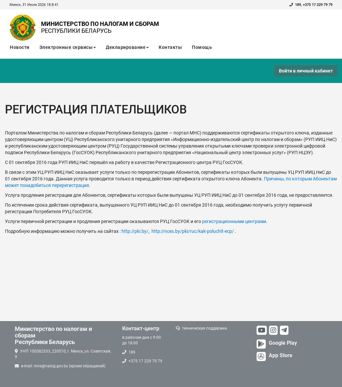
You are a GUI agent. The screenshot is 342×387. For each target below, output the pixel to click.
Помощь (202, 47)
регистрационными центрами (234, 221)
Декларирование (127, 47)
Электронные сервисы (67, 47)
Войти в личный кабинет (306, 70)
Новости (20, 47)
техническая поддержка (204, 328)
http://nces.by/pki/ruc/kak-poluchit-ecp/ (192, 231)
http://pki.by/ (135, 231)
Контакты (170, 47)
